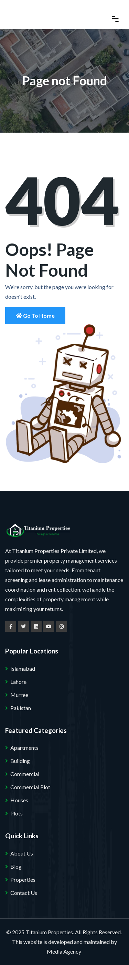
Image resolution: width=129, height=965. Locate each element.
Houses (19, 800)
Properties (22, 879)
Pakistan (20, 708)
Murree (19, 694)
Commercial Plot (30, 787)
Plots (16, 813)
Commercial (24, 774)
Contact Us (23, 892)
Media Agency (64, 951)
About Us (21, 853)
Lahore (18, 681)
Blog (16, 866)
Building (20, 760)
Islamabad (22, 668)
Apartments (24, 747)
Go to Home (35, 315)
